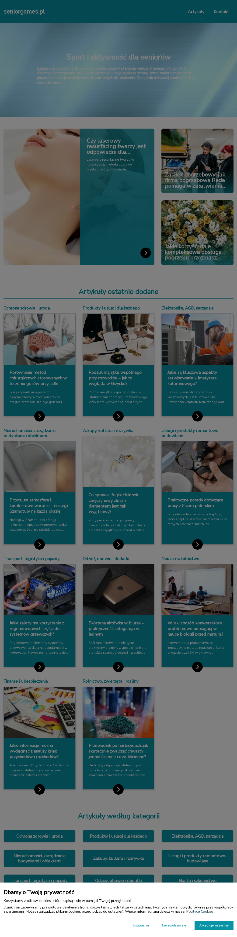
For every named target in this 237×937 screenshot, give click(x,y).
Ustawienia (141, 925)
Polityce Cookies (200, 911)
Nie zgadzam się (174, 925)
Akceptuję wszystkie (214, 925)
